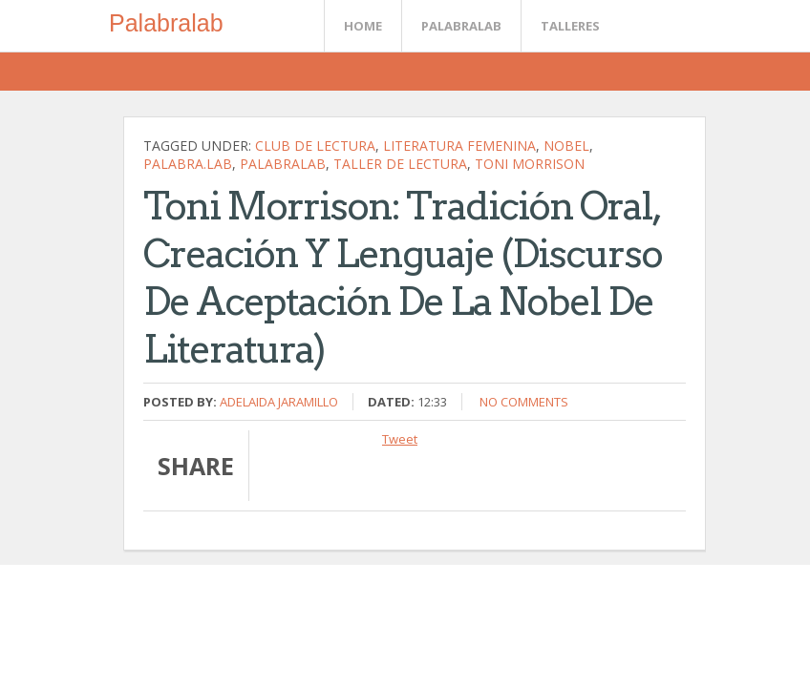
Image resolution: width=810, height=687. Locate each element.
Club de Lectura (315, 145)
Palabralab (166, 23)
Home (363, 25)
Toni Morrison (530, 164)
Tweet (399, 439)
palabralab (283, 164)
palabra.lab (187, 164)
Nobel (566, 145)
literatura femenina (459, 145)
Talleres (570, 25)
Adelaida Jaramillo (279, 401)
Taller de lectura (400, 164)
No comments (524, 401)
